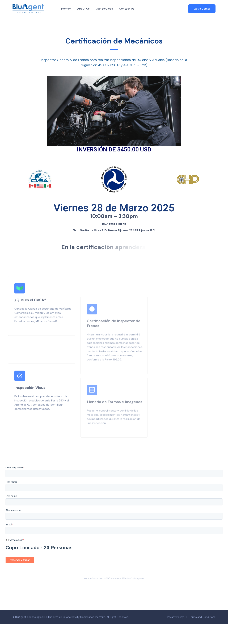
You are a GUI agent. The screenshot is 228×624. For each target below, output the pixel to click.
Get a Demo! (202, 8)
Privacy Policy (175, 617)
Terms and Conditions (202, 617)
